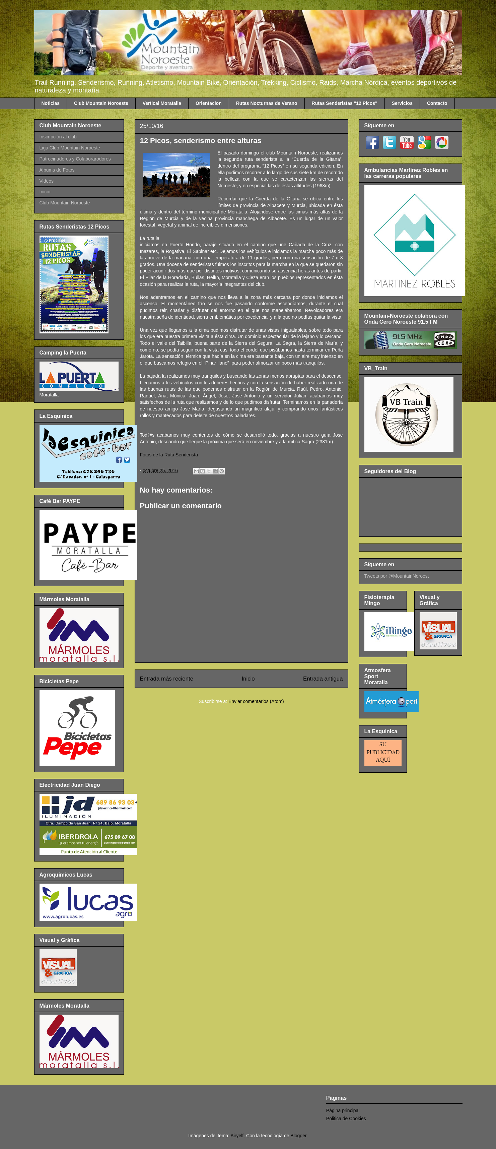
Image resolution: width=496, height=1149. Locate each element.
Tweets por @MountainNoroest (396, 576)
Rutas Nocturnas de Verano (266, 103)
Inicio (248, 679)
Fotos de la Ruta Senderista (169, 454)
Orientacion (209, 103)
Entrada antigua (323, 679)
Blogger (298, 1135)
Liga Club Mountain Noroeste (70, 147)
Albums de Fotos (57, 170)
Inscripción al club (58, 136)
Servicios (402, 103)
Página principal (343, 1110)
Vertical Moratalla (162, 103)
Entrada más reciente (167, 679)
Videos (47, 181)
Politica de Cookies (346, 1118)
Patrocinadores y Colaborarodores (75, 159)
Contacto (437, 103)
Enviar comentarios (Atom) (256, 701)
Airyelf (236, 1135)
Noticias (51, 103)
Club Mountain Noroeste (101, 103)
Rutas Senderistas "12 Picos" (344, 103)
